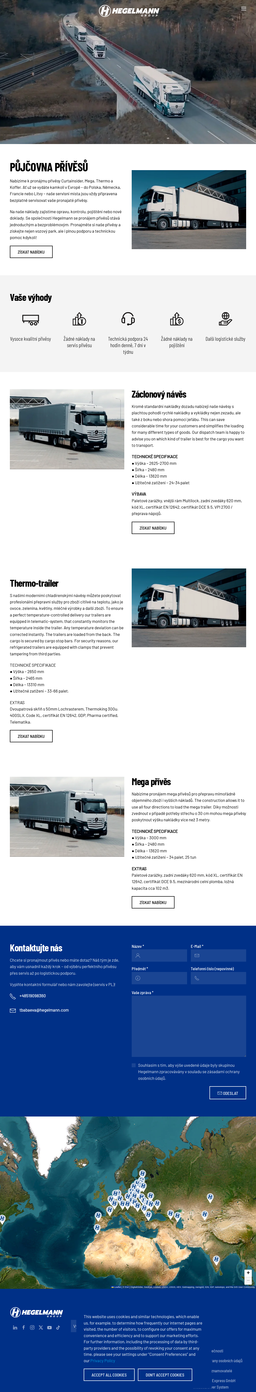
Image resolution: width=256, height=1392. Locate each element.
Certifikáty (201, 1340)
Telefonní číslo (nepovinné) (212, 968)
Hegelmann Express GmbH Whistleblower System (214, 1383)
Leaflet (116, 1287)
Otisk (197, 1320)
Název (138, 946)
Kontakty (200, 1311)
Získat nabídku (31, 251)
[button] (243, 8)
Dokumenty (202, 1330)
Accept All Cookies (109, 1374)
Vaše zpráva (142, 992)
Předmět (140, 968)
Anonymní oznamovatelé (212, 1370)
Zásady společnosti (208, 1350)
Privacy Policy (102, 1360)
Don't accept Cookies (165, 1374)
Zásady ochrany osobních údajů (217, 1360)
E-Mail (197, 946)
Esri (127, 1287)
